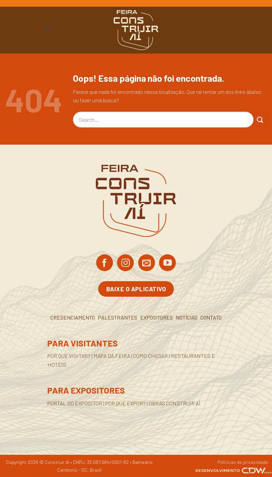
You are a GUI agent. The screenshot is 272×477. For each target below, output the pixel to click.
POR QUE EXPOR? (125, 403)
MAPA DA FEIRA (111, 356)
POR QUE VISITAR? (68, 356)
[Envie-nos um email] (146, 263)
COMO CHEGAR (150, 356)
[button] (47, 30)
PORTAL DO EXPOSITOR (74, 403)
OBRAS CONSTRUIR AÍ (174, 403)
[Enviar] (260, 119)
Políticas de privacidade (243, 462)
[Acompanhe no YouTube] (167, 263)
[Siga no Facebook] (104, 263)
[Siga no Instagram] (125, 263)
